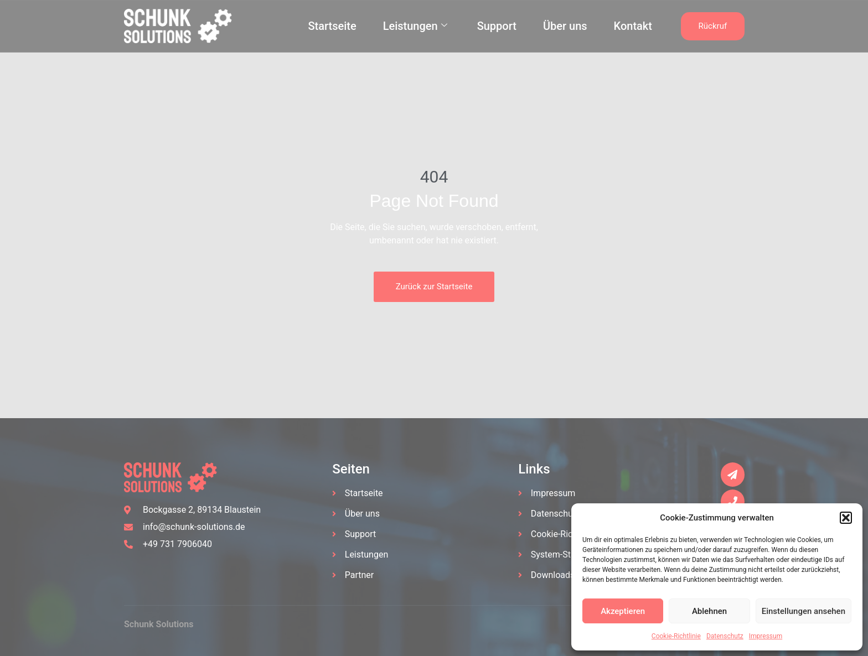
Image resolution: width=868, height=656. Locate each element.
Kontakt (633, 26)
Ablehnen (709, 611)
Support (496, 26)
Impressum (765, 636)
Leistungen (415, 26)
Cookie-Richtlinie (676, 636)
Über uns (565, 26)
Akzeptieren (623, 611)
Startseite (332, 26)
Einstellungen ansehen (803, 611)
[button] (845, 517)
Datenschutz (724, 636)
